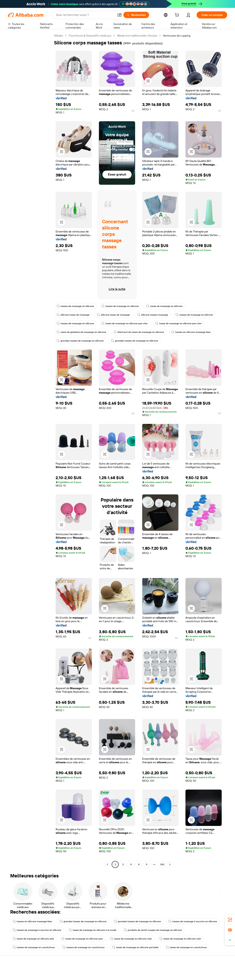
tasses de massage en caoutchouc (34, 947)
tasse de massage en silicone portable (135, 947)
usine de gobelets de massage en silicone (81, 332)
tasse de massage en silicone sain (33, 938)
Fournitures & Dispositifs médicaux (90, 35)
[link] (230, 920)
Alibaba (58, 35)
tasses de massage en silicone (75, 306)
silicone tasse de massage (73, 314)
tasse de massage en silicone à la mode (92, 930)
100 (162, 864)
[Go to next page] (170, 864)
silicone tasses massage (152, 314)
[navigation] (29, 450)
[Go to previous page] (107, 864)
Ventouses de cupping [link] (176, 35)
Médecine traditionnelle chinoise (137, 35)
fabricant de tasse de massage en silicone (139, 332)
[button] (148, 81)
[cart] (178, 15)
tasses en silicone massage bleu (191, 332)
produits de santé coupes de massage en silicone (153, 930)
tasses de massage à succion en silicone (192, 921)
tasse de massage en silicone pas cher (124, 323)
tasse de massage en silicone (164, 306)
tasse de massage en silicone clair (131, 938)
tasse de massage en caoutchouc (186, 947)
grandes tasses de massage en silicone (80, 340)
